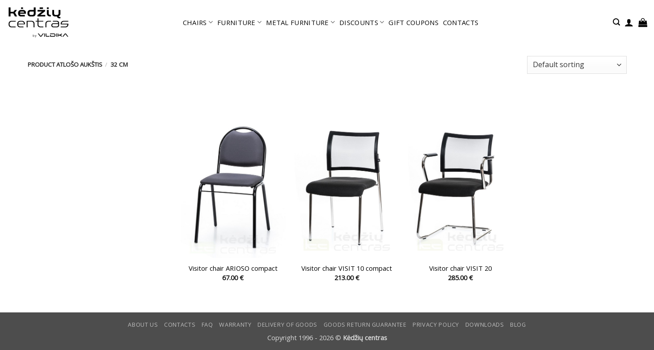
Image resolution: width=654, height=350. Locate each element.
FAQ (207, 325)
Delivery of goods (287, 325)
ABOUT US (143, 325)
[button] (616, 22)
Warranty (235, 325)
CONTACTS (460, 22)
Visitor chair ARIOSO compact (233, 268)
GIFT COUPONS (413, 22)
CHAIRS (198, 22)
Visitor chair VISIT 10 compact (346, 268)
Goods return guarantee (365, 325)
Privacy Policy (436, 325)
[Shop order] (576, 65)
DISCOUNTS (361, 22)
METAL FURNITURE (300, 22)
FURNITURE (239, 22)
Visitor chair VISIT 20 (460, 268)
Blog (518, 325)
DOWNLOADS (484, 325)
